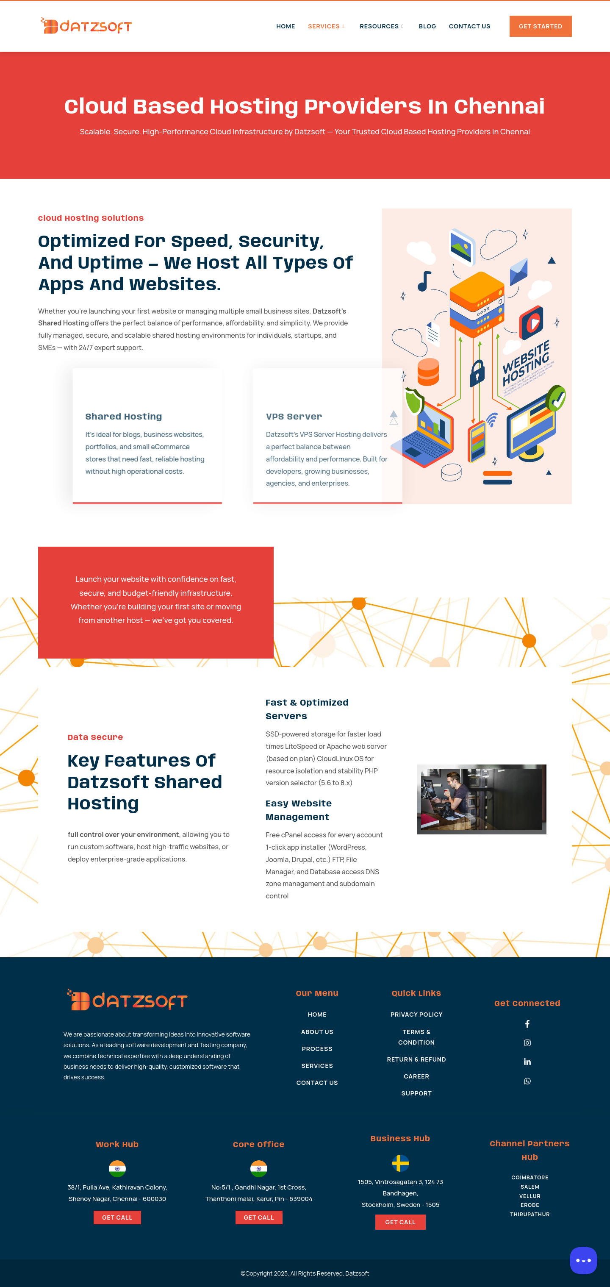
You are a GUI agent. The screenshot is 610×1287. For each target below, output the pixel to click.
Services (326, 26)
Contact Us (470, 26)
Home (285, 26)
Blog (427, 26)
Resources (382, 26)
